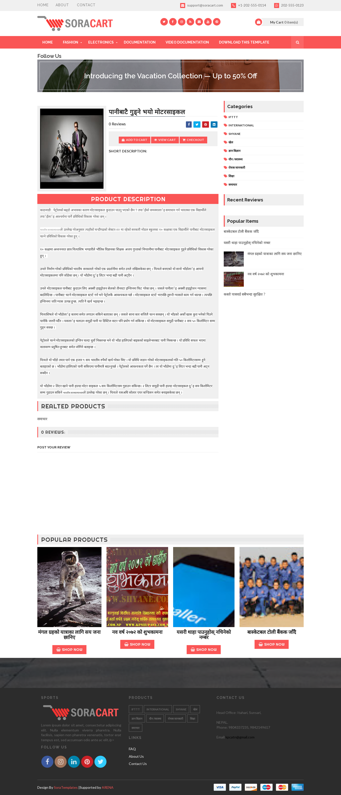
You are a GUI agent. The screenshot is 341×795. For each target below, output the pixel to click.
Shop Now (69, 649)
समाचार (233, 184)
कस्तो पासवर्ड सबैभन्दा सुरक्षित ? (244, 294)
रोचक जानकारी (237, 167)
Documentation (140, 42)
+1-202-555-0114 (248, 5)
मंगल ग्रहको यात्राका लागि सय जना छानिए (275, 254)
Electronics (101, 42)
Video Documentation (187, 42)
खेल (231, 142)
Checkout (193, 140)
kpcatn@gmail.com (240, 737)
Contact (86, 5)
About (62, 5)
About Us (136, 756)
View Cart (165, 140)
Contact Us (138, 763)
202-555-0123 (289, 5)
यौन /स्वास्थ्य (236, 159)
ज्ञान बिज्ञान (235, 151)
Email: (220, 737)
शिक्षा (231, 176)
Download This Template (244, 42)
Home (43, 5)
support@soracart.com (201, 5)
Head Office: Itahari (232, 712)
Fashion (70, 42)
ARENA (107, 787)
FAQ (132, 749)
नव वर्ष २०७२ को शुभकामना (266, 274)
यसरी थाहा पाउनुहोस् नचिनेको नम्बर (247, 243)
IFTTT (233, 117)
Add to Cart (134, 140)
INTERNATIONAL (241, 125)
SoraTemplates (66, 787)
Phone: (222, 727)
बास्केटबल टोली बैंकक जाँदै (241, 231)
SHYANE (235, 134)
